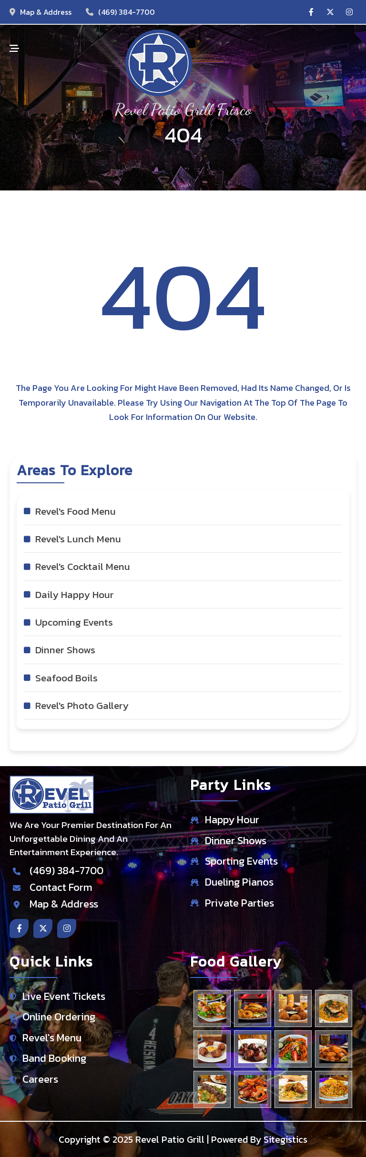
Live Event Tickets (63, 997)
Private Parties (239, 903)
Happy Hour (232, 820)
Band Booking (54, 1059)
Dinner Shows (235, 841)
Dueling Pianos (239, 882)
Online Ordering (58, 1017)
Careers (40, 1080)
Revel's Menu (51, 1038)
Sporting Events (241, 861)
